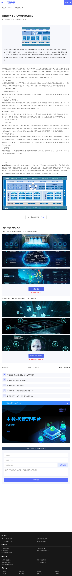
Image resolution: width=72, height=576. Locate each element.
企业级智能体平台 (41, 541)
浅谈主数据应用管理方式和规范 (16, 380)
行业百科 (9, 8)
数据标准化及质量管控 (43, 550)
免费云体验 (36, 289)
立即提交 (36, 480)
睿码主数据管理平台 (7, 541)
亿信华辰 (4, 165)
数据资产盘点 (5, 550)
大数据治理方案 (5, 548)
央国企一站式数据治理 (7, 564)
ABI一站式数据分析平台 (7, 538)
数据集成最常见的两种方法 (15, 385)
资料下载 (4, 571)
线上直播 (21, 573)
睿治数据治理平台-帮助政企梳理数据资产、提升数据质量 (19, 298)
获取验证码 (63, 465)
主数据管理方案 (41, 548)
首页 (3, 8)
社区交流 (4, 573)
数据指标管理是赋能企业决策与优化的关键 (20, 396)
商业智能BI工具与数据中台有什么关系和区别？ (21, 375)
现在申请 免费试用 (36, 356)
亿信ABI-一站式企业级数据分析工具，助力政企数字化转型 (19, 231)
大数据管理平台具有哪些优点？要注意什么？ (21, 391)
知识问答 (57, 573)
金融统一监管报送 (6, 560)
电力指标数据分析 (41, 562)
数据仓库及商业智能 (7, 552)
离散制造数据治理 (6, 562)
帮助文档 (39, 573)
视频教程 (21, 571)
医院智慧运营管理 (41, 560)
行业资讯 (39, 571)
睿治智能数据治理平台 (43, 538)
